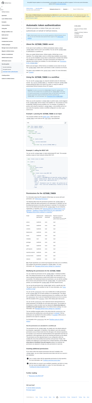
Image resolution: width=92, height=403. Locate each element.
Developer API (74, 397)
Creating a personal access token (51, 360)
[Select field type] (55, 9)
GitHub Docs (8, 3)
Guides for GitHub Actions (8, 78)
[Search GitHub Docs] (80, 9)
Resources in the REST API (36, 375)
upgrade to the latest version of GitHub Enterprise (63, 16)
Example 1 (57, 313)
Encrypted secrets (7, 69)
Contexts (31, 72)
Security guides (40, 8)
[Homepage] (57, 397)
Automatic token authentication (10, 71)
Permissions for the (55, 96)
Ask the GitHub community (33, 387)
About (88, 397)
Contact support (31, 390)
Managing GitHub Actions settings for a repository (39, 212)
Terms (37, 397)
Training (80, 397)
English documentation (61, 4)
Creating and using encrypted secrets (39, 366)
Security (45, 397)
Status (50, 397)
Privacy (41, 397)
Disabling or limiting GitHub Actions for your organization (47, 210)
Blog (84, 397)
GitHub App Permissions (41, 198)
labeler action (46, 116)
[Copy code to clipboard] (65, 123)
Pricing (68, 397)
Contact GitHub (63, 397)
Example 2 (55, 315)
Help (54, 397)
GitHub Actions (5, 12)
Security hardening (7, 67)
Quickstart (4, 15)
